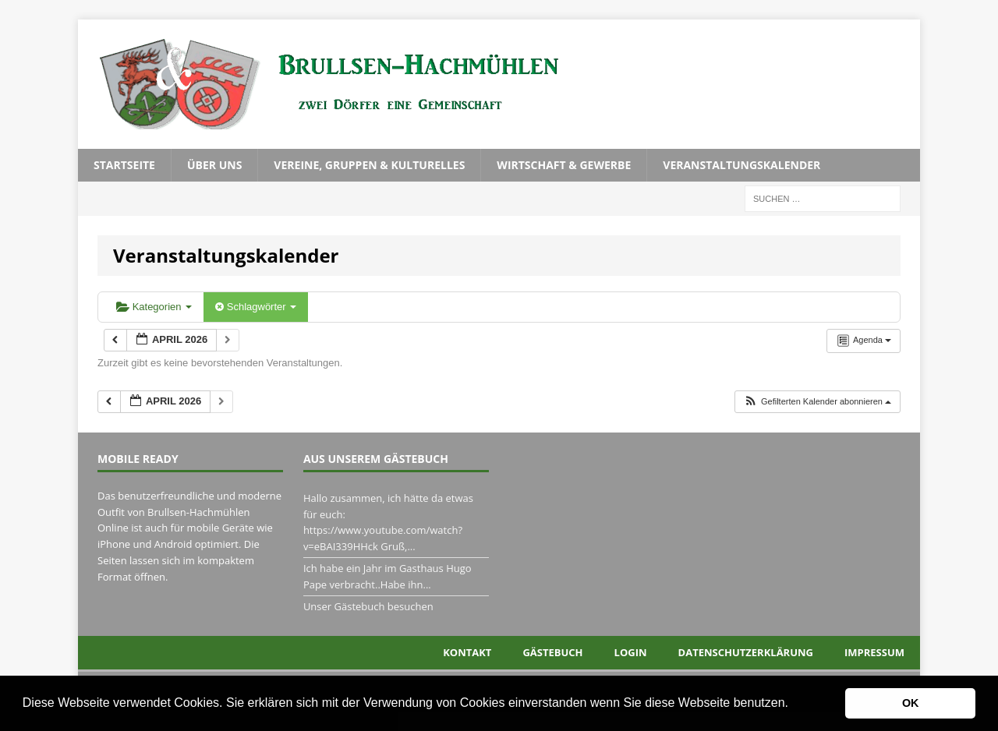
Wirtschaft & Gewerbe (564, 164)
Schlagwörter (255, 307)
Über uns (214, 164)
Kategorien (154, 307)
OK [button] (910, 703)
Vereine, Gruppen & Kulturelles (369, 164)
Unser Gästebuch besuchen (368, 606)
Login (630, 652)
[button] (793, 704)
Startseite (124, 164)
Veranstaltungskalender (741, 164)
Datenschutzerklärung (745, 652)
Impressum (874, 652)
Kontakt (467, 652)
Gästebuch (552, 652)
